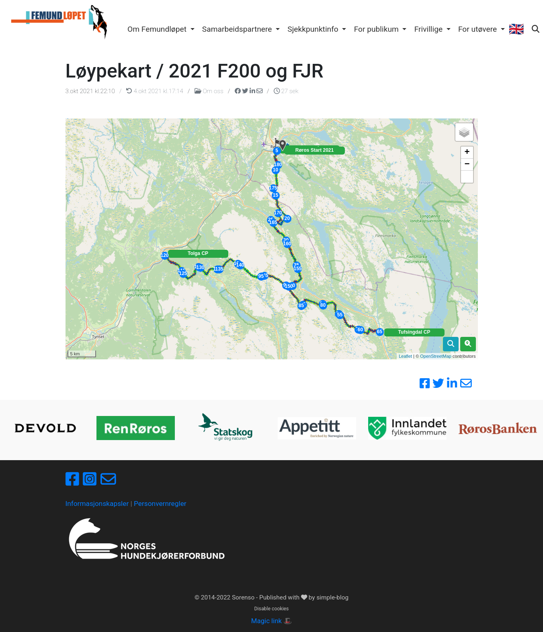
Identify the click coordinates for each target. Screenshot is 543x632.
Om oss (210, 91)
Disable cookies (271, 609)
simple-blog (332, 597)
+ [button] (466, 153)
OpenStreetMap (435, 356)
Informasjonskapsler (97, 503)
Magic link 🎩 (271, 621)
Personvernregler (160, 503)
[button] (160, 29)
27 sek (286, 91)
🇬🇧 (516, 29)
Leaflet (405, 356)
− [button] (466, 165)
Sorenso (244, 597)
